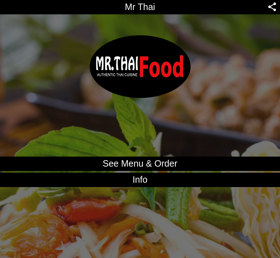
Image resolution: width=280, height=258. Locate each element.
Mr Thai (140, 7)
